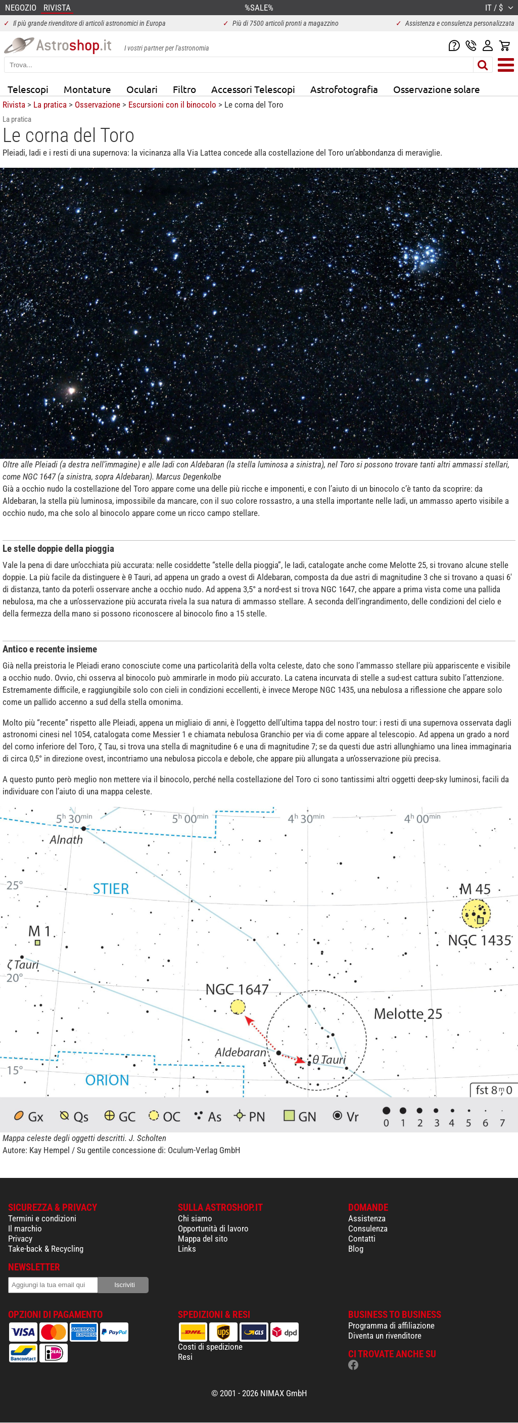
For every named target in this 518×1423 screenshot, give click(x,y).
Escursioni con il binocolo (172, 105)
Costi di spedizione (210, 1347)
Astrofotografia (344, 89)
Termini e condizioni (42, 1218)
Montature (87, 89)
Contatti (361, 1239)
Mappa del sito (203, 1239)
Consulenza (368, 1228)
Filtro (184, 89)
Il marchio (25, 1228)
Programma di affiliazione (391, 1325)
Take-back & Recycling (45, 1249)
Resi (185, 1357)
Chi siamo (195, 1218)
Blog (355, 1249)
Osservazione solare (436, 89)
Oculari (142, 89)
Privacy (20, 1239)
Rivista (14, 105)
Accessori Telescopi (253, 89)
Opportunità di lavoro (213, 1228)
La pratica (50, 105)
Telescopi (28, 89)
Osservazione (97, 105)
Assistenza (367, 1218)
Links (187, 1249)
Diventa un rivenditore (384, 1336)
